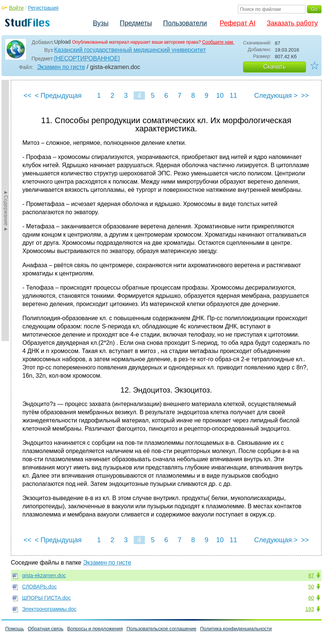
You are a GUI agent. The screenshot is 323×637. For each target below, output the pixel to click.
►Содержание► (6, 210)
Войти (16, 8)
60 (311, 598)
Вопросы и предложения (95, 628)
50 (311, 587)
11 (233, 95)
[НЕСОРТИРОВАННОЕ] (87, 58)
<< (27, 95)
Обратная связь (45, 628)
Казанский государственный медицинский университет (130, 50)
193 (309, 609)
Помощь (14, 628)
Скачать (274, 66)
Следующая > (276, 95)
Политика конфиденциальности (236, 628)
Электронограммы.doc (49, 609)
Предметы (136, 23)
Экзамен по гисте (61, 67)
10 (220, 95)
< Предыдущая (58, 95)
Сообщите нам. (218, 42)
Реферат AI (237, 23)
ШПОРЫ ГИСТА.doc (46, 598)
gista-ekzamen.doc (44, 575)
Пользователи (185, 23)
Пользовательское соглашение (161, 628)
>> (305, 95)
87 (311, 575)
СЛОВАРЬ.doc (39, 587)
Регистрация (43, 8)
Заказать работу (292, 23)
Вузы (101, 23)
